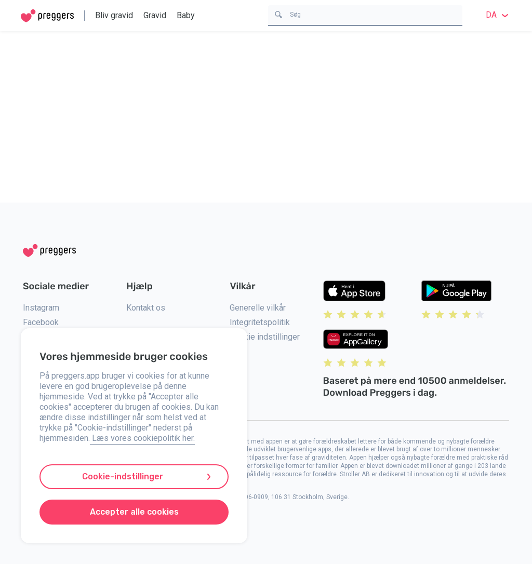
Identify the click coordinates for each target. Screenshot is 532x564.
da (498, 15)
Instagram (41, 308)
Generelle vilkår (258, 308)
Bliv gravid (114, 15)
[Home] (47, 15)
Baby (186, 15)
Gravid (154, 15)
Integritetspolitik (260, 322)
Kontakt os (145, 308)
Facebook (41, 322)
